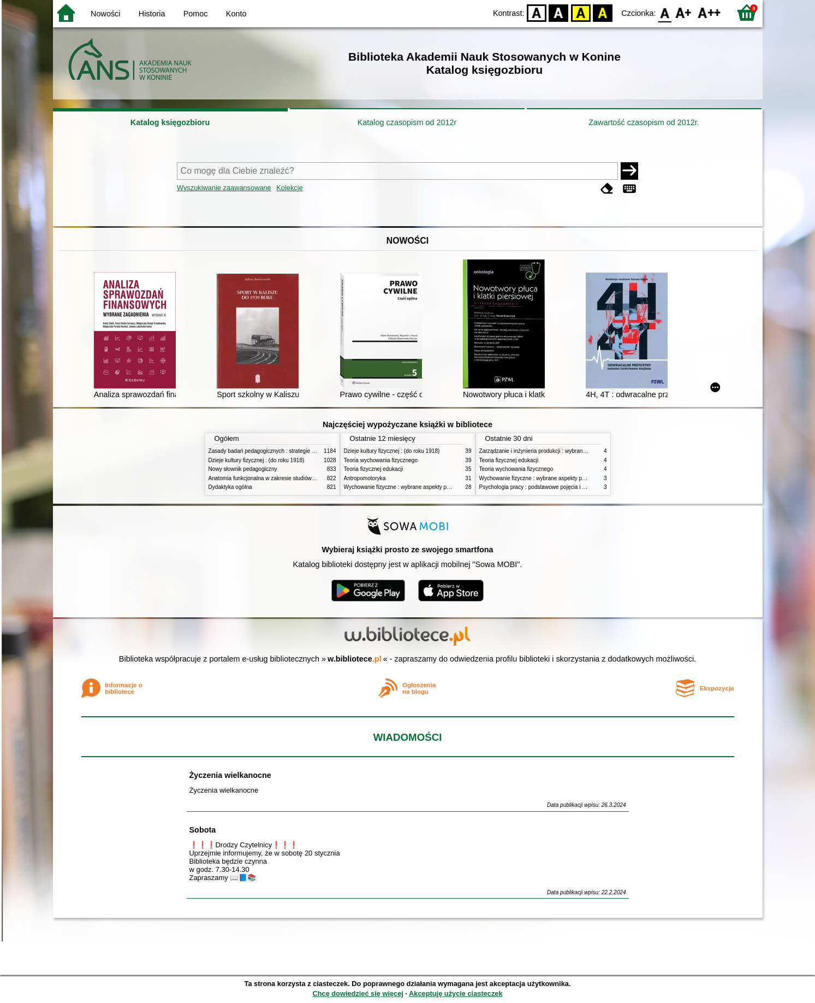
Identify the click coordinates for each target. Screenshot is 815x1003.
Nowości (105, 13)
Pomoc (195, 13)
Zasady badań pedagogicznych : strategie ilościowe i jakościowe (287, 451)
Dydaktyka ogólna (230, 487)
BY (603, 12)
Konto (236, 13)
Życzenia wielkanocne (230, 775)
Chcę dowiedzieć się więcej (357, 993)
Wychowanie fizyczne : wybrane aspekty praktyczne (407, 487)
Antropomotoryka (365, 478)
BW (559, 12)
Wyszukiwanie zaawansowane (224, 188)
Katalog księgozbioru (170, 122)
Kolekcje (289, 188)
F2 (709, 12)
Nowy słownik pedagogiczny (243, 469)
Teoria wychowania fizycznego (381, 460)
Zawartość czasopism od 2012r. (643, 122)
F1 (684, 12)
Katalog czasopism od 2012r (407, 122)
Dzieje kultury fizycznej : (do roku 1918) (257, 460)
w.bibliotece (355, 658)
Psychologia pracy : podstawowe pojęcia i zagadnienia (545, 487)
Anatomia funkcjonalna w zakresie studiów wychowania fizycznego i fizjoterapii (304, 478)
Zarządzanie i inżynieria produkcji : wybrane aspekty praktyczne (557, 451)
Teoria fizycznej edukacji (373, 469)
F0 (665, 12)
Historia (152, 13)
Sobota (202, 829)
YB (580, 12)
